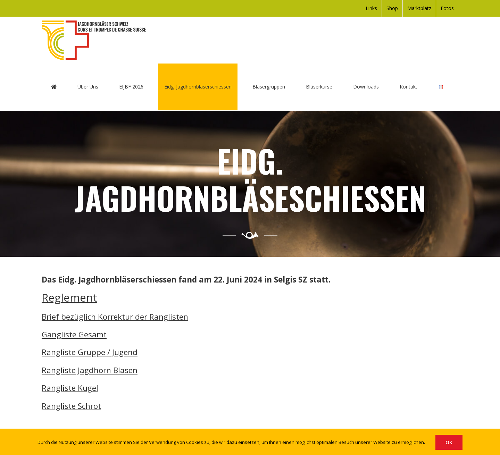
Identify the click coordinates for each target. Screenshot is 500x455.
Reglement (69, 297)
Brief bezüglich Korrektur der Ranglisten (115, 316)
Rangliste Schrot (71, 406)
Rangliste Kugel (70, 388)
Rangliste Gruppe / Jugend (90, 352)
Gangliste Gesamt (74, 334)
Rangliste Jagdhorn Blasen (90, 370)
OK (448, 442)
